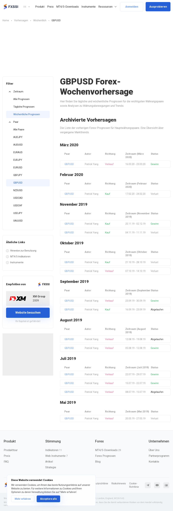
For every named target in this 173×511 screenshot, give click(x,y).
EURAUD (17, 152)
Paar (15, 122)
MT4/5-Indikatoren (20, 256)
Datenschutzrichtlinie (96, 483)
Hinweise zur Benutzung (23, 250)
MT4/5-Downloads (67, 6)
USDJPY (17, 213)
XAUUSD (18, 220)
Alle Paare (18, 129)
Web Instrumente (56, 455)
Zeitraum (18, 91)
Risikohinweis (119, 483)
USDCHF (17, 205)
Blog (98, 461)
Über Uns (154, 450)
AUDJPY (17, 137)
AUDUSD (18, 144)
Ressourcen (105, 6)
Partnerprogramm (159, 455)
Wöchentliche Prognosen (26, 114)
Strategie (50, 467)
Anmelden (131, 6)
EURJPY (17, 160)
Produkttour (11, 450)
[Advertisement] (86, 51)
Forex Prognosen (105, 455)
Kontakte (154, 461)
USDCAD (18, 198)
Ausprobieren (158, 6)
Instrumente (88, 6)
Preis (50, 6)
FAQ (6, 461)
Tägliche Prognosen (23, 106)
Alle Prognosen (21, 99)
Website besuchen (28, 312)
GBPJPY (17, 175)
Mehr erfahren (23, 498)
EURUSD (17, 167)
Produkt (39, 6)
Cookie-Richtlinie (134, 485)
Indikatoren (53, 450)
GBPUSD (17, 182)
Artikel (49, 461)
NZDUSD (17, 190)
